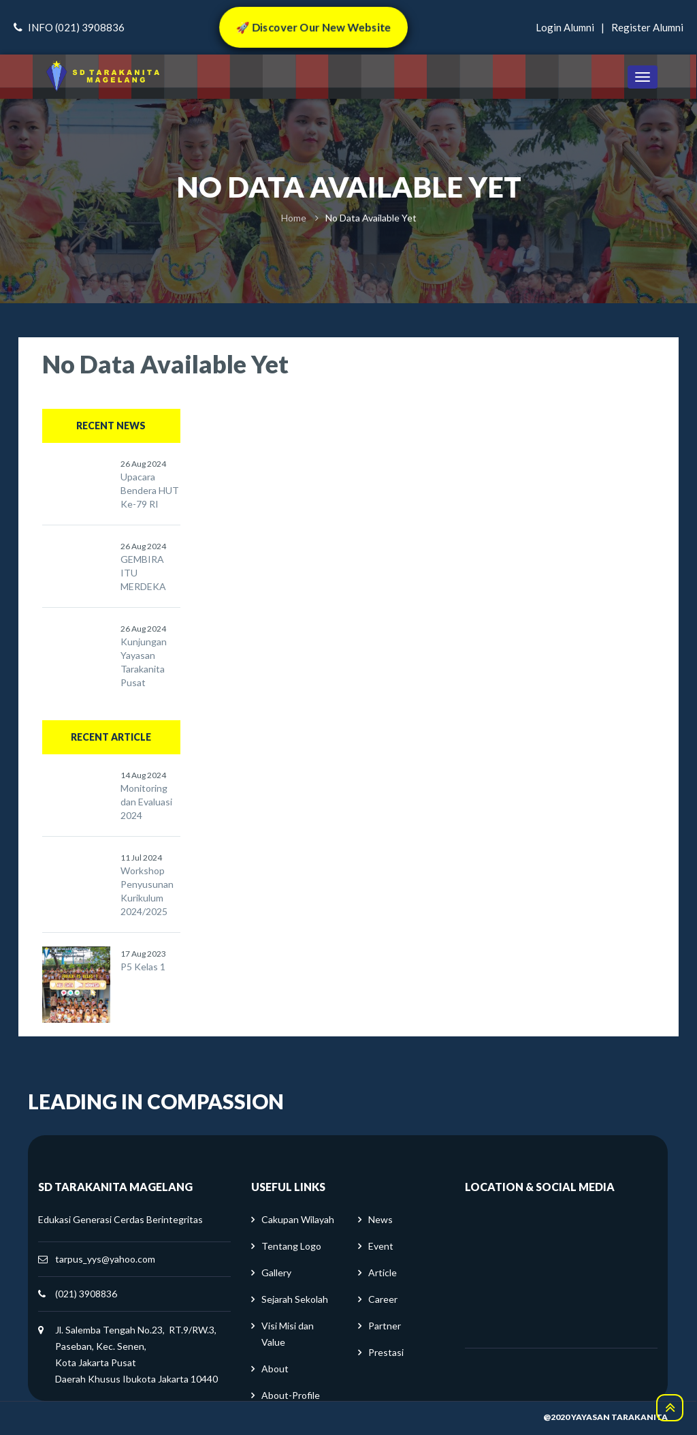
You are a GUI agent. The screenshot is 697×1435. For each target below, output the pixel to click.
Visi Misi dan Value (287, 1334)
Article (382, 1272)
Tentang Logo (291, 1246)
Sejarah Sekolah (294, 1299)
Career (383, 1299)
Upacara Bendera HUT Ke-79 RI (149, 490)
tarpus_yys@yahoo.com (105, 1259)
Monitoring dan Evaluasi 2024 (146, 801)
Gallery (276, 1272)
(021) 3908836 (86, 1293)
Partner (384, 1325)
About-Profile (290, 1395)
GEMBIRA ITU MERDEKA (143, 572)
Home (293, 217)
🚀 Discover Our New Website (313, 26)
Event (380, 1246)
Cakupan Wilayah (297, 1219)
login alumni (565, 27)
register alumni (647, 27)
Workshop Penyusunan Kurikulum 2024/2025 (147, 891)
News (380, 1219)
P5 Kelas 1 (142, 966)
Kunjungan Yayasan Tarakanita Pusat (143, 662)
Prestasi (386, 1352)
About (275, 1368)
